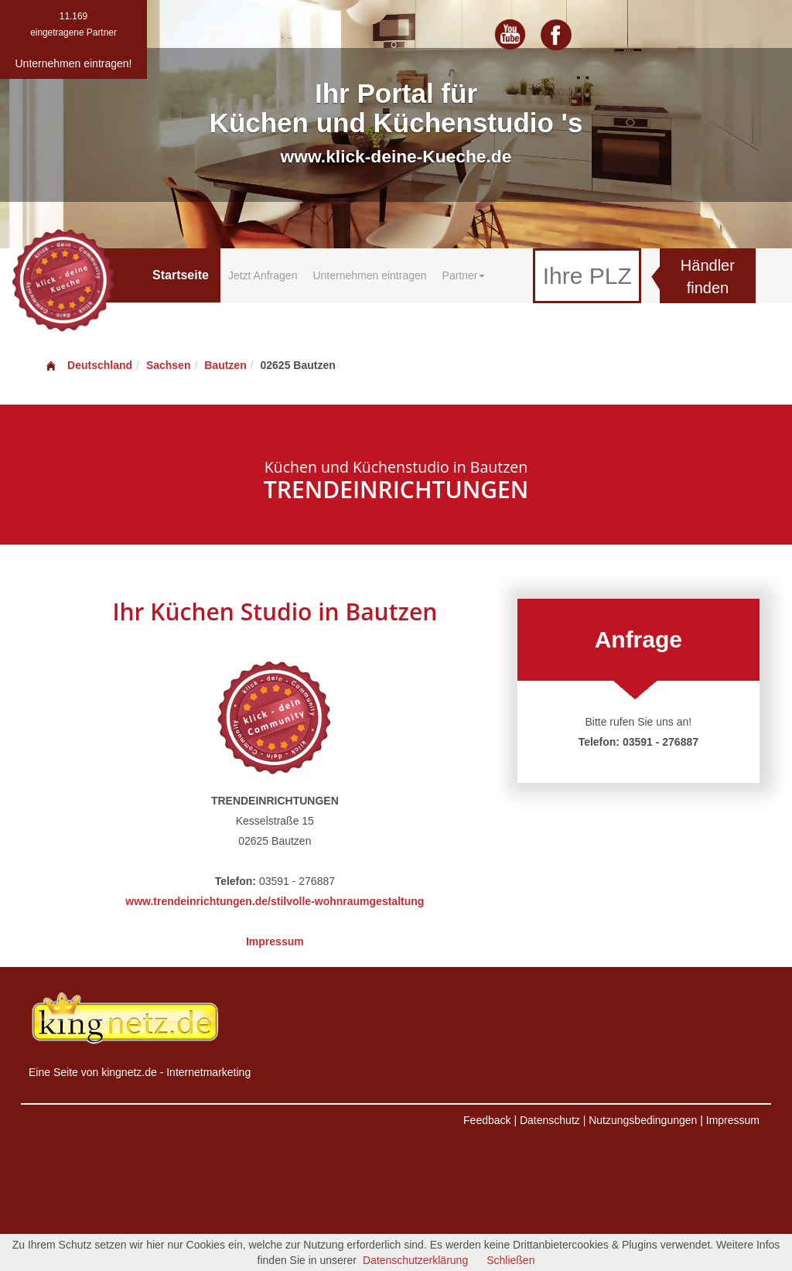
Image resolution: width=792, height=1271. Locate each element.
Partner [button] (464, 275)
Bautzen (225, 365)
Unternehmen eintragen (369, 275)
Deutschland (88, 365)
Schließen (510, 1260)
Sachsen (168, 365)
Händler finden (708, 276)
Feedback (486, 1120)
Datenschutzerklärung (415, 1260)
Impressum (275, 941)
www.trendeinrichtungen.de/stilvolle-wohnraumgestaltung (274, 901)
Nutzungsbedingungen (643, 1120)
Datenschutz (550, 1120)
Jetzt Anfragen (263, 275)
